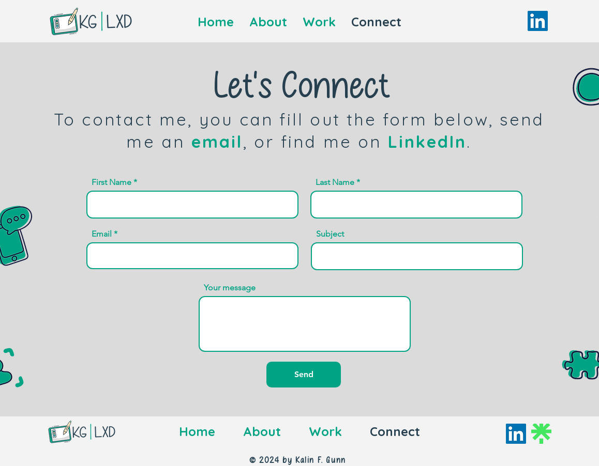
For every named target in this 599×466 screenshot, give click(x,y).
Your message (230, 288)
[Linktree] (541, 434)
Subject (330, 234)
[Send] (303, 374)
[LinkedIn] (538, 21)
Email (102, 234)
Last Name (335, 182)
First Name (111, 182)
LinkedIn (427, 141)
